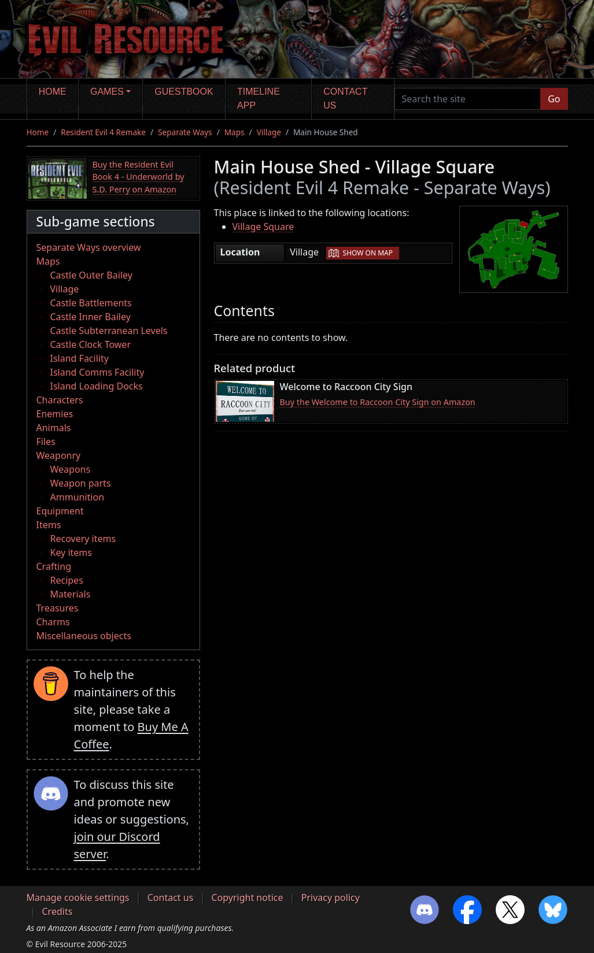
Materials (70, 594)
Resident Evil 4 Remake (103, 132)
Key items (71, 552)
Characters (59, 400)
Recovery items (83, 538)
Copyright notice (247, 897)
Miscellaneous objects (83, 635)
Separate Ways (185, 132)
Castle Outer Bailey (91, 275)
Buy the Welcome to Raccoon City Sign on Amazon (377, 401)
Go (554, 98)
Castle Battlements (91, 302)
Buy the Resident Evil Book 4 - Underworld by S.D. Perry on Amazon (139, 177)
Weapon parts (80, 483)
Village (269, 132)
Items (48, 524)
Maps (234, 132)
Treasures (57, 608)
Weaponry (58, 455)
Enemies (54, 413)
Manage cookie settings (78, 897)
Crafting (54, 566)
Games (107, 92)
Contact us (345, 98)
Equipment (60, 511)
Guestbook (183, 92)
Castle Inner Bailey (90, 316)
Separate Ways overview (88, 247)
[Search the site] (467, 99)
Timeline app (258, 98)
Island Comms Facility (97, 372)
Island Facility (79, 358)
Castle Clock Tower (90, 344)
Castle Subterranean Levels (109, 330)
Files (46, 441)
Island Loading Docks (96, 386)
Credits (57, 911)
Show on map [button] (368, 253)
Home (53, 92)
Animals (53, 427)
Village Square (263, 226)
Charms (53, 621)
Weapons (70, 469)
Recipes (66, 580)
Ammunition (77, 497)
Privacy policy (330, 897)
